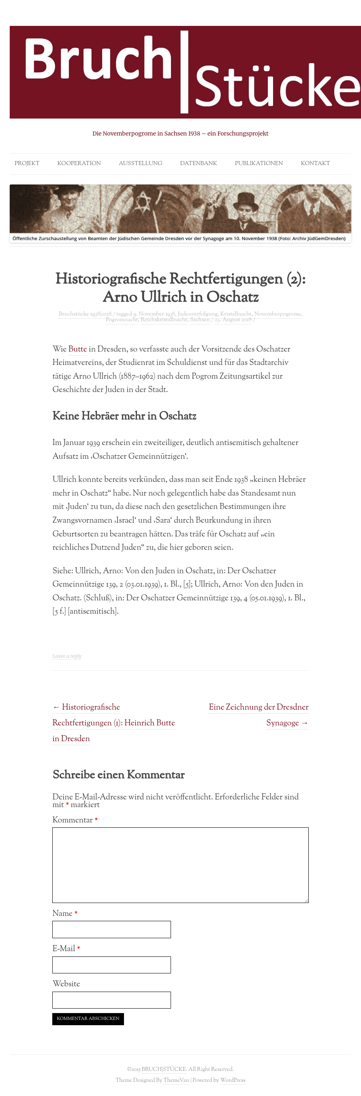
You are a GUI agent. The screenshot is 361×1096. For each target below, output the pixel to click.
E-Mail (66, 949)
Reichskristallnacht (164, 320)
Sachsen (200, 320)
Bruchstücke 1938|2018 (85, 314)
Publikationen (259, 164)
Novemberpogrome (277, 314)
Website (66, 984)
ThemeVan (176, 1080)
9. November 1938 (154, 314)
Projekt (27, 164)
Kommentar (75, 820)
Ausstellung (140, 164)
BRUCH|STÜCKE (164, 1069)
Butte (77, 349)
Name (64, 914)
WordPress (233, 1080)
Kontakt (315, 164)
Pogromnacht (122, 320)
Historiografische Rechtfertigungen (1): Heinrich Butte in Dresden (113, 723)
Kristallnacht (236, 314)
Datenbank (198, 164)
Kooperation (79, 164)
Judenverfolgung (197, 314)
